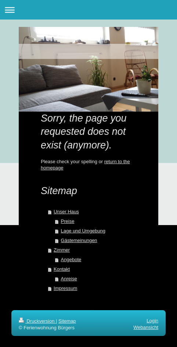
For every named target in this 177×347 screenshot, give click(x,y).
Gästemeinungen (79, 240)
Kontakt (62, 269)
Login (152, 320)
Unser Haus (66, 211)
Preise (68, 221)
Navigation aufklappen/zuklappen (88, 10)
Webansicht (145, 327)
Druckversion (37, 321)
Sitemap (67, 321)
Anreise (69, 278)
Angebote (71, 259)
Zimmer (62, 250)
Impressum (65, 288)
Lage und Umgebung (83, 231)
